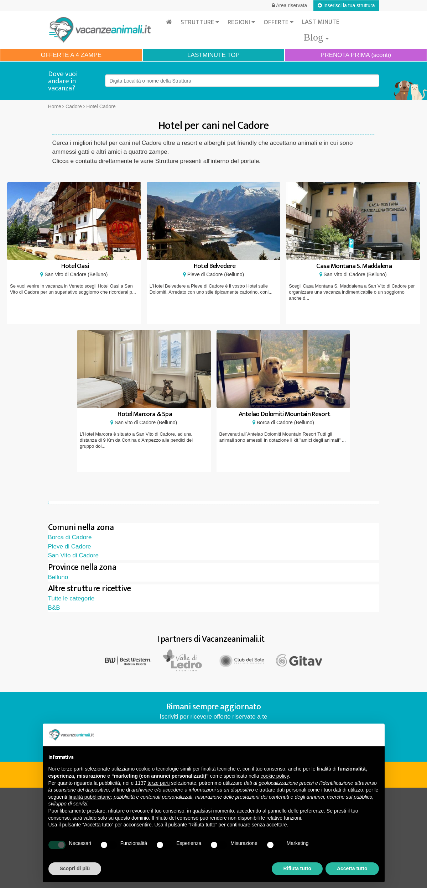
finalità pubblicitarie (89, 797)
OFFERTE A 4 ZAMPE (71, 55)
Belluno (58, 577)
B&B (54, 607)
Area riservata (289, 5)
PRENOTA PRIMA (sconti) (356, 55)
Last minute (320, 22)
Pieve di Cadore (69, 546)
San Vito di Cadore (73, 555)
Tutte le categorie (71, 598)
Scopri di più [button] (75, 868)
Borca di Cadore (70, 537)
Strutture (200, 22)
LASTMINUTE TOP (213, 55)
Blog (315, 37)
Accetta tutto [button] (352, 868)
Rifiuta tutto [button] (297, 868)
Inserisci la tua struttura (346, 5)
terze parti (158, 783)
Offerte (278, 22)
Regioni (241, 22)
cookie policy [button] (274, 776)
